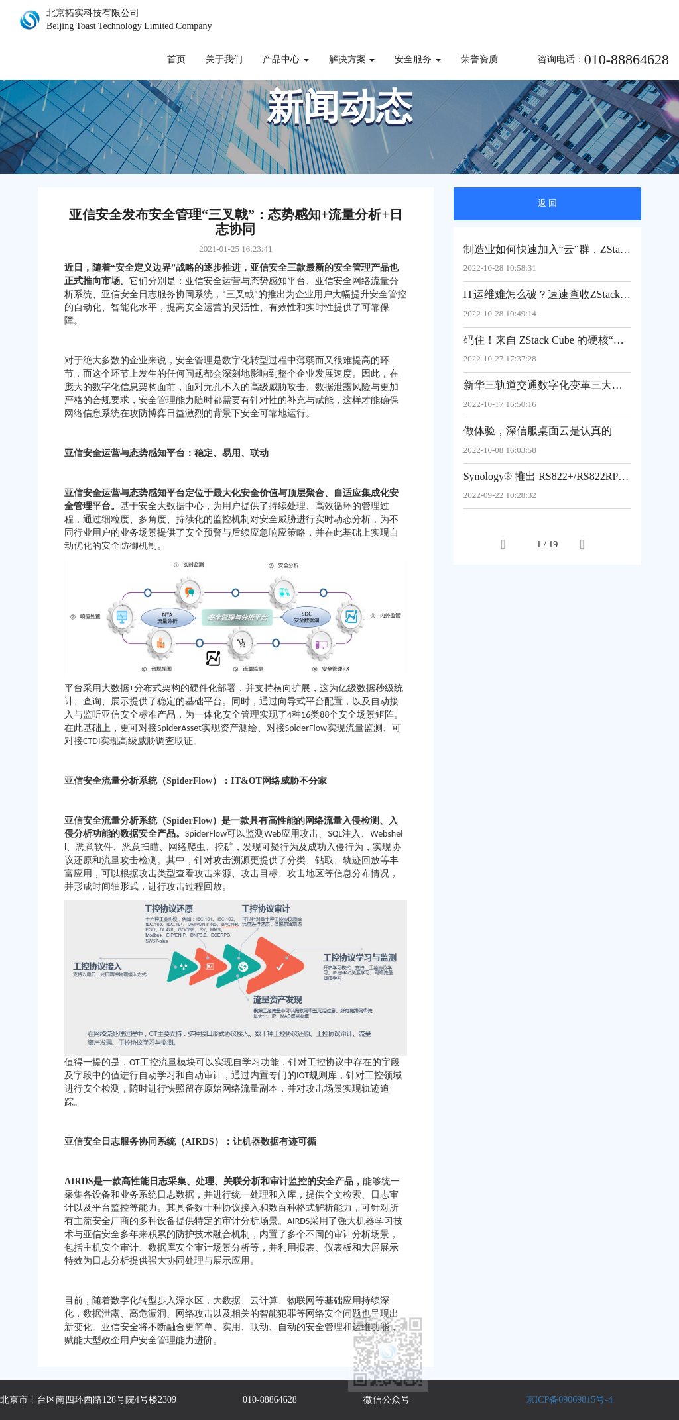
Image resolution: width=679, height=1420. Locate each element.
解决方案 (352, 59)
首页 (176, 59)
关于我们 (224, 59)
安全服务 (418, 59)
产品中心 (286, 59)
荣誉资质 (479, 59)
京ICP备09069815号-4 (569, 1400)
